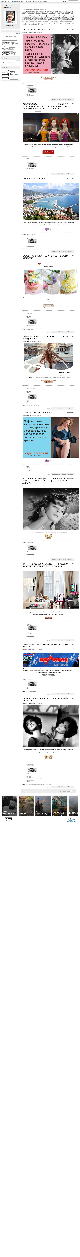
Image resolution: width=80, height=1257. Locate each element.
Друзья (7, 5)
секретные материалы (31, 388)
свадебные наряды (29, 405)
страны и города (52, 13)
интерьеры (58, 20)
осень (23, 16)
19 (67, 791)
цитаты (71, 11)
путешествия (24, 14)
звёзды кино (29, 776)
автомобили (65, 23)
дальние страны (45, 22)
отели (67, 15)
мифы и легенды (47, 18)
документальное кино (26, 22)
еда (68, 21)
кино (40, 20)
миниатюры (54, 18)
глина (23, 329)
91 (60, 791)
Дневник (70, 29)
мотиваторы (24, 18)
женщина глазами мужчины (34, 21)
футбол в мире (49, 12)
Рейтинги (29, 1)
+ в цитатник (39, 32)
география (57, 22)
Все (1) (18, 60)
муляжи (27, 329)
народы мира (36, 405)
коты (58, 19)
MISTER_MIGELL (37, 24)
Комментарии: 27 (12, 52)
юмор (37, 11)
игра (27, 688)
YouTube (70, 23)
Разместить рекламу (71, 821)
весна (23, 23)
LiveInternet (5, 1)
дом (71, 21)
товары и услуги (31, 13)
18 (69, 791)
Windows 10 (24, 24)
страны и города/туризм (31, 234)
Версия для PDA (71, 819)
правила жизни (65, 14)
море (30, 556)
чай (59, 11)
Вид (66, 1)
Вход (22, 1)
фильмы (23, 13)
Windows (30, 24)
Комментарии (14, 5)
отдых (71, 15)
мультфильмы (25, 17)
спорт (59, 13)
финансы (71, 12)
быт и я (36, 23)
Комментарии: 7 (11, 49)
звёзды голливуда (30, 777)
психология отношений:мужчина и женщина (37, 14)
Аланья (27, 248)
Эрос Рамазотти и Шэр (7, 48)
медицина (61, 18)
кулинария (38, 19)
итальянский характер (40, 784)
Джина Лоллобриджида (30, 784)
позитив (57, 15)
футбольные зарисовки (31, 12)
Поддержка (63, 1)
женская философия (52, 21)
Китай (28, 20)
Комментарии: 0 (12, 42)
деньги (38, 22)
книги (23, 20)
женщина (43, 21)
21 (64, 791)
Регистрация (16, 1)
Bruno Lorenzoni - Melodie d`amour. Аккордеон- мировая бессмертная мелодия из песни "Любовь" (10, 45)
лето (29, 19)
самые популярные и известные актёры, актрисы (36, 778)
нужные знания (51, 16)
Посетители (12, 78)
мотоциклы (71, 17)
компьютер (70, 19)
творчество (32, 329)
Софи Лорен (48, 784)
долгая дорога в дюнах (7, 51)
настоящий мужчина (69, 16)
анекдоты (58, 23)
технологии (38, 13)
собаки (67, 13)
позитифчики (50, 15)
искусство (51, 20)
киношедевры (34, 20)
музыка (31, 17)
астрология (52, 23)
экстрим (42, 11)
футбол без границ (57, 12)
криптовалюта (45, 19)
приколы (59, 14)
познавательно (43, 15)
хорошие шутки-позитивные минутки (37, 9)
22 (63, 791)
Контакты (71, 820)
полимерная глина (49, 327)
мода (30, 18)
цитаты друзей (64, 11)
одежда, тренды (30, 16)
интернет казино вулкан (30, 691)
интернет (64, 20)
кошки (50, 19)
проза (49, 14)
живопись (24, 21)
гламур (51, 22)
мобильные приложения (38, 18)
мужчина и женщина (39, 17)
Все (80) (18, 33)
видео (71, 22)
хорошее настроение (30, 95)
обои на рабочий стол (41, 16)
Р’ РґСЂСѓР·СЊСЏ (11, 25)
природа (53, 14)
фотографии (65, 12)
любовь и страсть (68, 18)
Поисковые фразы (14, 79)
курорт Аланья (37, 248)
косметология (64, 19)
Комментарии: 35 (11, 54)
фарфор (27, 327)
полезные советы (25, 15)
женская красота (61, 21)
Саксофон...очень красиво (8, 53)
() (59, 99)
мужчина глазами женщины (52, 17)
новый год (60, 16)
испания (45, 20)
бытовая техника (30, 23)
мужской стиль (63, 17)
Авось (36, 1)
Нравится (64, 99)
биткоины (42, 23)
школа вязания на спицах (52, 11)
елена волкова (41, 327)
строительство (44, 13)
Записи (3, 5)
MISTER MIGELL (2, 7)
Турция (31, 248)
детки (33, 22)
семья (72, 13)
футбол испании (41, 12)
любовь (23, 19)
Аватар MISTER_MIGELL (10, 17)
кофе (55, 19)
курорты (33, 19)
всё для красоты (64, 22)
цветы (23, 12)
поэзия (71, 14)
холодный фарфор (33, 327)
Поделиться (70, 99)
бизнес (47, 23)
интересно (70, 20)
